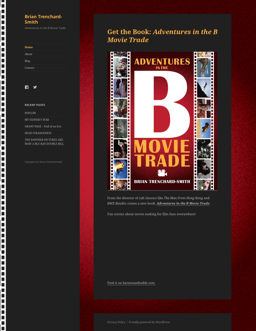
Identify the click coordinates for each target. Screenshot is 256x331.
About (28, 54)
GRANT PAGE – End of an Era (43, 126)
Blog (27, 61)
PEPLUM (30, 113)
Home (29, 47)
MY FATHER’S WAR (37, 119)
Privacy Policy (116, 322)
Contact (29, 68)
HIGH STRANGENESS (38, 133)
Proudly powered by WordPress (149, 322)
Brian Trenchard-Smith (43, 19)
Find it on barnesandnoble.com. (131, 283)
